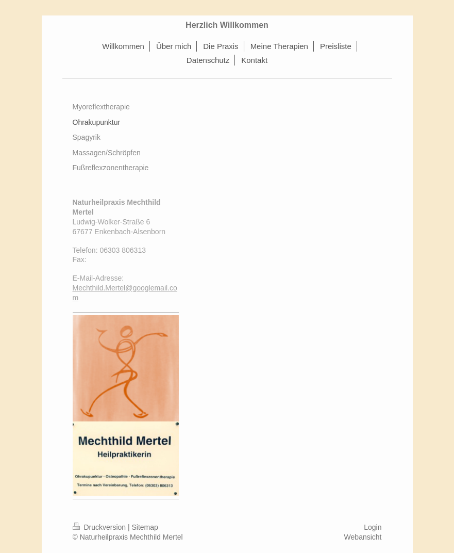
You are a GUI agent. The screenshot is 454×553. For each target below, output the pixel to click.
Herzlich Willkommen (227, 25)
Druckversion (100, 527)
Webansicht (363, 537)
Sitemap (145, 527)
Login (372, 527)
